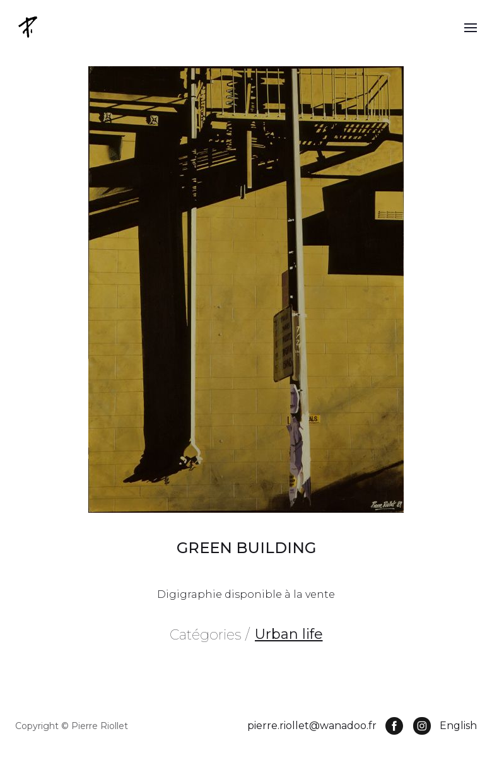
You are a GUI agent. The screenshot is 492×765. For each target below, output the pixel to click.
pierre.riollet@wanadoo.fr (312, 726)
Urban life (289, 634)
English (458, 726)
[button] (470, 27)
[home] (29, 27)
